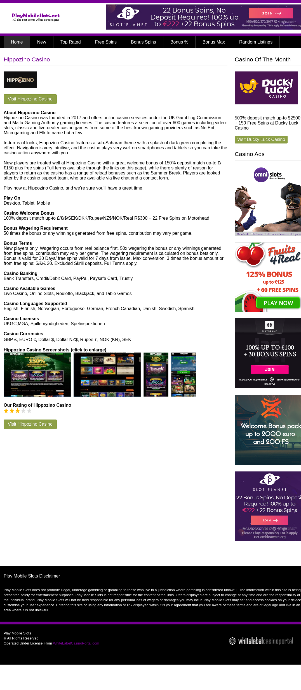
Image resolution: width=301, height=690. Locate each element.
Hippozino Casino (27, 59)
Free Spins (106, 42)
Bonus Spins (143, 42)
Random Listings (255, 42)
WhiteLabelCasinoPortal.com (76, 643)
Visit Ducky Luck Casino (261, 139)
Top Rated (70, 42)
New (41, 42)
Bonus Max (214, 42)
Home (17, 42)
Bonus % (179, 42)
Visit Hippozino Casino (30, 99)
